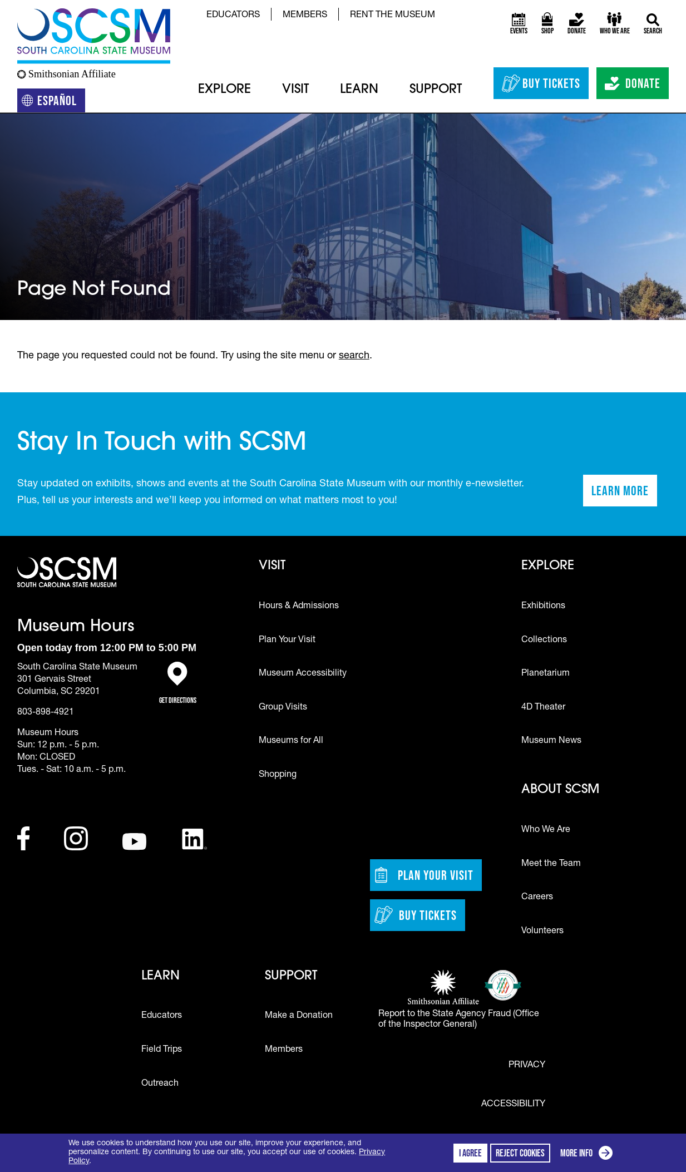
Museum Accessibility (303, 673)
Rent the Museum (392, 15)
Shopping (278, 775)
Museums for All (291, 741)
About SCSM (560, 790)
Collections (544, 640)
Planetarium (545, 673)
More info (589, 1154)
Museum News (551, 741)
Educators (233, 15)
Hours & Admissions (299, 606)
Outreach (160, 1084)
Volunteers (542, 931)
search (354, 356)
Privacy (527, 1065)
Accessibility (513, 1104)
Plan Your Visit (287, 640)
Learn (359, 89)
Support (435, 89)
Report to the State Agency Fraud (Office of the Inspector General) (458, 1020)
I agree (470, 1153)
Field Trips (161, 1050)
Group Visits (283, 707)
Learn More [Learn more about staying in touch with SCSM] (624, 494)
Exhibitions (543, 606)
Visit (295, 89)
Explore (224, 89)
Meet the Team (551, 864)
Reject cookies (520, 1153)
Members (305, 15)
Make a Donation (299, 1016)
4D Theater (543, 707)
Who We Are (545, 830)
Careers (537, 897)
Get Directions (177, 683)
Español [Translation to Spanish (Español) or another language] (54, 102)
